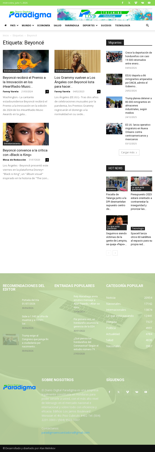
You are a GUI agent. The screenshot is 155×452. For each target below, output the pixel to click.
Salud (57, 25)
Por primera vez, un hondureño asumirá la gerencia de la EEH (86, 323)
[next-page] (115, 252)
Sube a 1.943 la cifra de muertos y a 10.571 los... (35, 320)
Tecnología (122, 25)
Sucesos (106, 25)
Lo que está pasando (138, 188)
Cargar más (129, 152)
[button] (147, 25)
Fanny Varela (11, 91)
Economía (43, 25)
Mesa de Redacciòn (14, 159)
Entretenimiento (12, 70)
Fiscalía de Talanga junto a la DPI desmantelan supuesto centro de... (116, 201)
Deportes (90, 25)
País (14, 25)
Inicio (6, 35)
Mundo (28, 25)
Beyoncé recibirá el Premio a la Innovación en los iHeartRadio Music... (24, 82)
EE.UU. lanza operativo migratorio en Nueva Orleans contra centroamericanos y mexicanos (137, 132)
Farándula (72, 25)
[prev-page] (108, 252)
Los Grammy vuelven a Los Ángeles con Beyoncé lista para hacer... (74, 82)
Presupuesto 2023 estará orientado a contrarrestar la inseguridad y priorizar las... (141, 201)
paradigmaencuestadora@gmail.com (66, 432)
